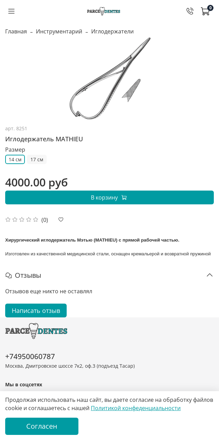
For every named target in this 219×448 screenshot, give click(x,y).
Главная (16, 31)
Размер (15, 149)
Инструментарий (59, 31)
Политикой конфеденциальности (136, 408)
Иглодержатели (112, 31)
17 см (36, 159)
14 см (15, 159)
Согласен (41, 426)
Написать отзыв (36, 310)
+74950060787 (30, 356)
